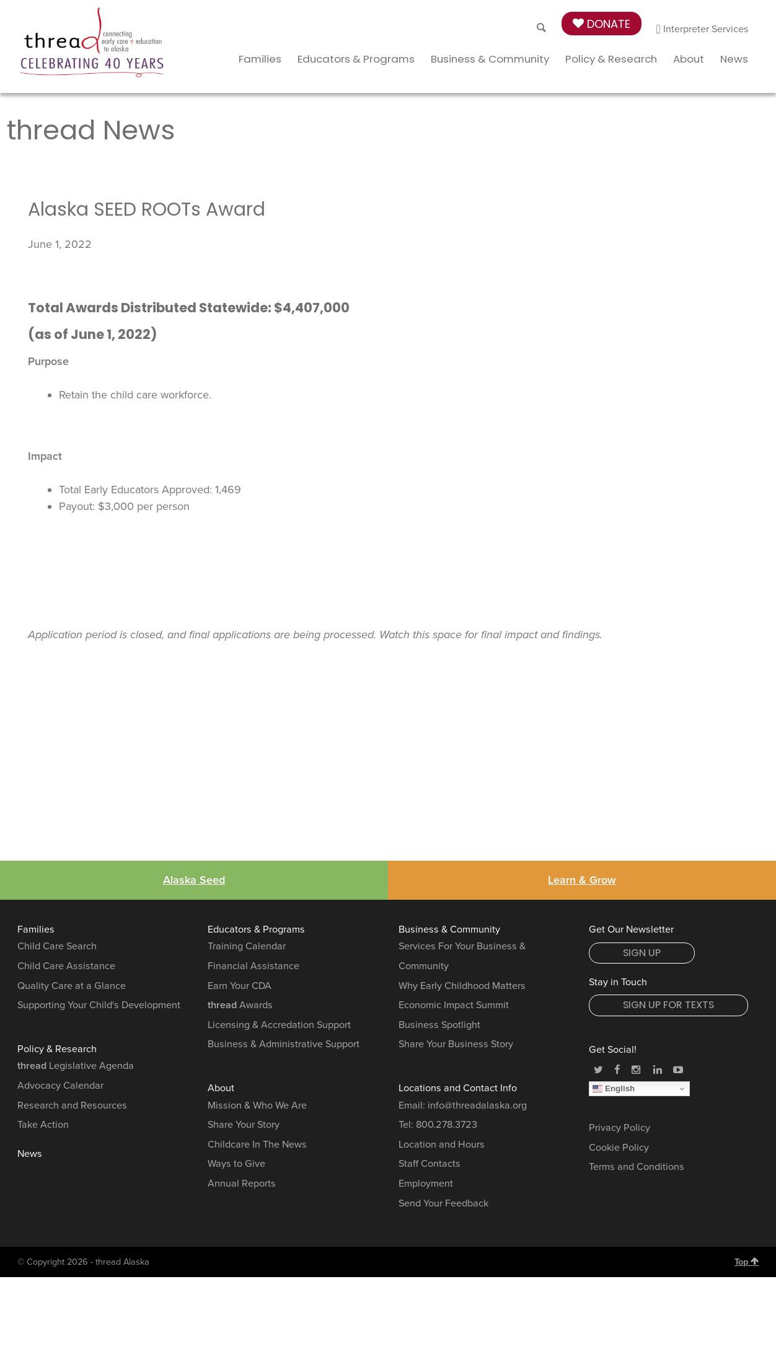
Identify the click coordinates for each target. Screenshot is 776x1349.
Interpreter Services (702, 29)
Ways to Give (236, 1164)
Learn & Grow (582, 880)
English (614, 1089)
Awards (240, 1005)
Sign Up (642, 953)
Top (746, 1261)
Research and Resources (72, 1105)
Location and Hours (442, 1144)
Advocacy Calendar (60, 1085)
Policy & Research (611, 58)
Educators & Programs (356, 58)
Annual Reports (242, 1183)
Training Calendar (247, 946)
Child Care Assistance (66, 966)
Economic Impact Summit (454, 1005)
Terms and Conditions (636, 1167)
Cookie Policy (619, 1147)
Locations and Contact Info (458, 1088)
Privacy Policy (619, 1128)
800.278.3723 (446, 1124)
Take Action (43, 1124)
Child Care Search (57, 946)
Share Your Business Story (456, 1044)
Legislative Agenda (75, 1066)
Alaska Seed (194, 880)
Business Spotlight (439, 1025)
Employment (426, 1183)
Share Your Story (244, 1124)
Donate (601, 24)
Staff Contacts (430, 1164)
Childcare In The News (257, 1144)
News (734, 58)
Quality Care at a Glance (71, 986)
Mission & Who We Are (257, 1105)
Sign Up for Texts (668, 1005)
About (688, 58)
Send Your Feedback (443, 1203)
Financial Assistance (253, 966)
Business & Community (490, 58)
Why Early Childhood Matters (462, 986)
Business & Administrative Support (283, 1044)
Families (260, 58)
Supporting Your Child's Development (98, 1005)
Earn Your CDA (239, 986)
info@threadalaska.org (477, 1105)
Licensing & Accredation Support (279, 1025)
